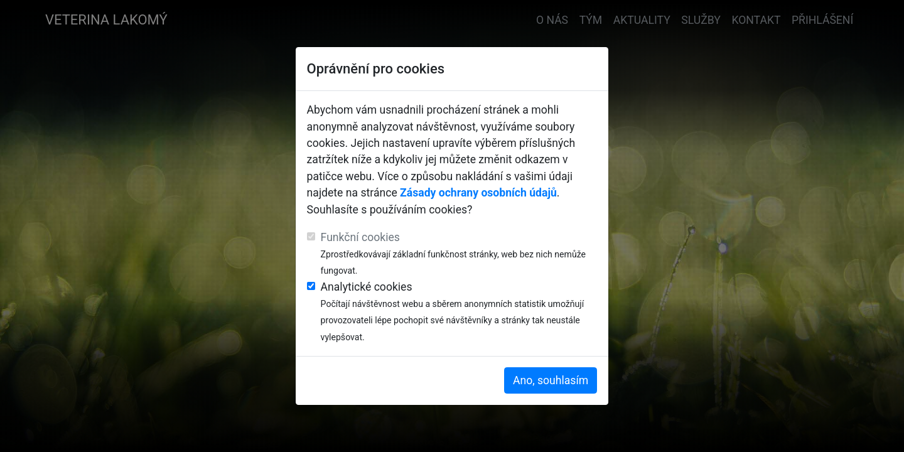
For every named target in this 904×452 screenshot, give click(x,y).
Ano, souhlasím (550, 380)
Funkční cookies (360, 237)
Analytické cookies (366, 287)
